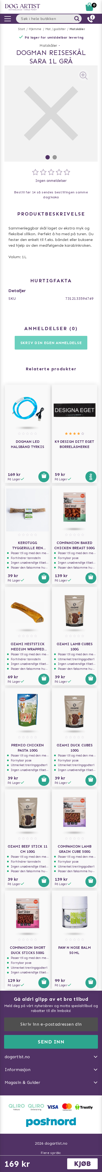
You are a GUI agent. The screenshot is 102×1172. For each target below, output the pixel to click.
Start (21, 29)
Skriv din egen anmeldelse (51, 343)
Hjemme (35, 29)
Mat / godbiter (55, 29)
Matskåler (77, 29)
